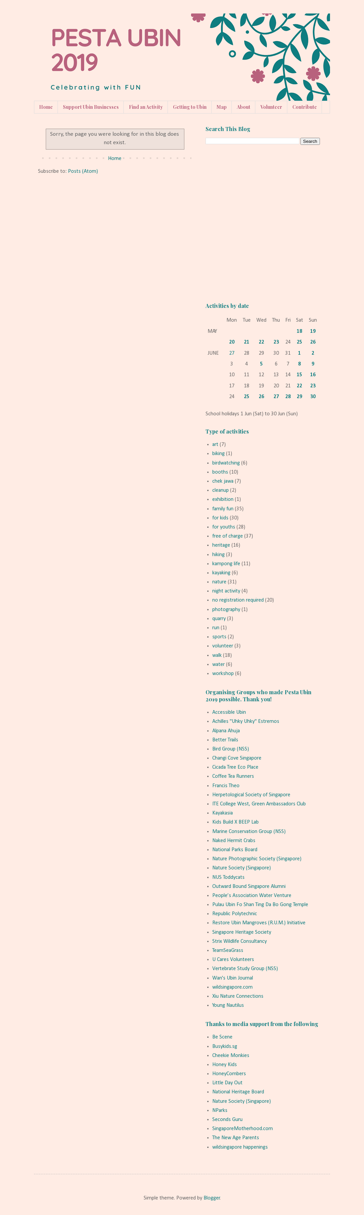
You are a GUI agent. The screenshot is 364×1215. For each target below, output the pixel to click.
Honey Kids (224, 1064)
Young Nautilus (228, 1005)
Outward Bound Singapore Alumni (249, 886)
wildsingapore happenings (240, 1147)
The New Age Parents (235, 1138)
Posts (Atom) (83, 171)
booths (220, 472)
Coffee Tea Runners (233, 776)
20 (231, 342)
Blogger (212, 1198)
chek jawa (222, 481)
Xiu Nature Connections (237, 996)
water (218, 664)
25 (299, 342)
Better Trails (225, 740)
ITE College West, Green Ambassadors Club (259, 804)
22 (261, 342)
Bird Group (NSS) (230, 749)
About (243, 107)
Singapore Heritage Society (241, 932)
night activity (226, 591)
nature (219, 582)
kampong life (226, 564)
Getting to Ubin (190, 107)
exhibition (222, 499)
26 (313, 342)
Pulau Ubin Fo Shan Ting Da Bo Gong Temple (260, 904)
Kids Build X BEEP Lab (235, 822)
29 (299, 396)
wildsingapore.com (232, 987)
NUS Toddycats (228, 877)
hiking (218, 554)
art (215, 444)
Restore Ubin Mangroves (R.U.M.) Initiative (258, 923)
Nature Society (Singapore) (241, 868)
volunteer (222, 646)
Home (46, 107)
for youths (223, 527)
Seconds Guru (227, 1119)
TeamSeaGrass (227, 950)
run (215, 628)
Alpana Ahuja (226, 731)
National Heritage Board (238, 1092)
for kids (220, 518)
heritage (221, 545)
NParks (219, 1110)
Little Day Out (227, 1083)
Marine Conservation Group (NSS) (249, 831)
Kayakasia (222, 813)
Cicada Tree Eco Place (235, 767)
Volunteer (271, 107)
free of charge (227, 536)
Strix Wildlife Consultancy (239, 941)
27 (231, 353)
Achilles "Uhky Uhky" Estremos (245, 721)
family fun (222, 509)
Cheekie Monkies (230, 1055)
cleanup (220, 490)
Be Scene (222, 1037)
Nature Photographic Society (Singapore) (256, 859)
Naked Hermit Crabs (233, 840)
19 (313, 331)
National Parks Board (234, 850)
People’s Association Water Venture (251, 895)
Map (222, 107)
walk (217, 655)
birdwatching (226, 463)
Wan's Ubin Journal (232, 978)
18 (299, 331)
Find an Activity (146, 107)
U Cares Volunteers (233, 959)
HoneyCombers (229, 1074)
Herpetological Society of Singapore (251, 795)
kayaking (221, 573)
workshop (223, 673)
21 (246, 342)
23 (276, 342)
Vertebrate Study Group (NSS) (245, 968)
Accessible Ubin (229, 712)
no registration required (238, 600)
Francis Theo (226, 786)
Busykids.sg (224, 1046)
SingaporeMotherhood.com (242, 1128)
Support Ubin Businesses (91, 107)
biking (218, 453)
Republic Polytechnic (234, 914)
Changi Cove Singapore (236, 758)
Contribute (304, 107)
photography (226, 609)
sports (219, 637)
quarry (219, 618)
